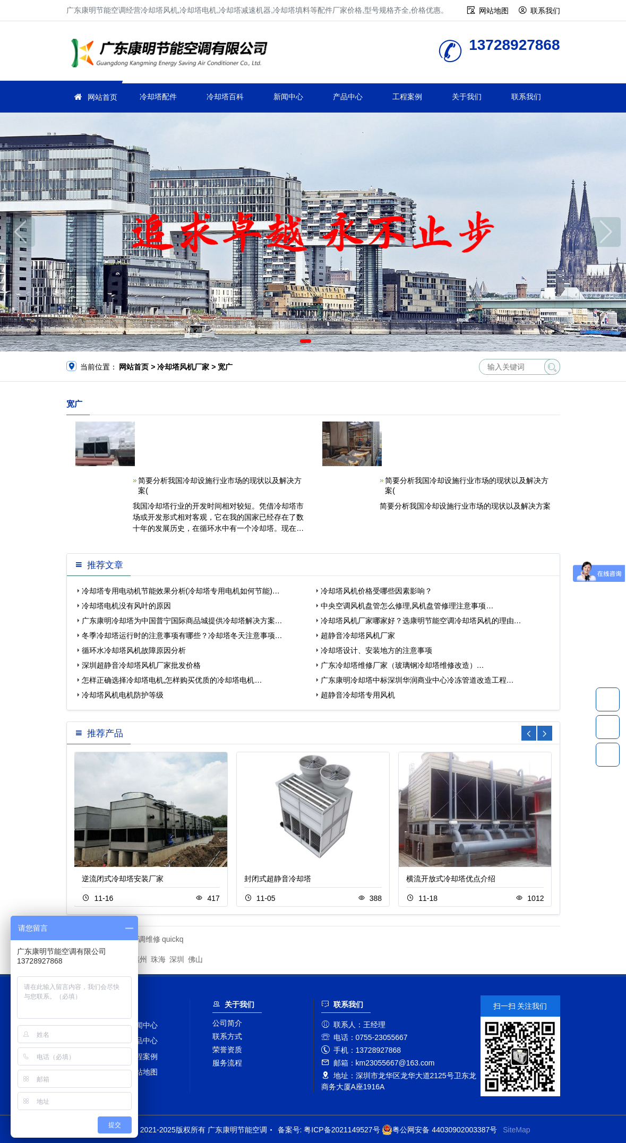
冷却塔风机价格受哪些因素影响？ (376, 591)
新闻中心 (288, 96)
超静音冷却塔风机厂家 (358, 635)
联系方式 (227, 1036)
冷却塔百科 (225, 96)
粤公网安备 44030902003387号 (439, 1129)
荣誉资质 (227, 1049)
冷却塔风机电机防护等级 (123, 695)
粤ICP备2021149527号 (342, 1129)
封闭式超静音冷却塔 (277, 878)
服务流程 (227, 1063)
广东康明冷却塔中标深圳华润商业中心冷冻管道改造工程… (417, 680)
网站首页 (102, 97)
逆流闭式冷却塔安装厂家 (123, 878)
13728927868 (608, 699)
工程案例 (407, 96)
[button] (305, 341)
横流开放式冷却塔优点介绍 (450, 878)
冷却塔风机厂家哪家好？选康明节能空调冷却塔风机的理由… (421, 620)
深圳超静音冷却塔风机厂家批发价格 (141, 665)
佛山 (195, 959)
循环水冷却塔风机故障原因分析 (134, 650)
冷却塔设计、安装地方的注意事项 (376, 650)
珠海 (158, 959)
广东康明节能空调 (172, 54)
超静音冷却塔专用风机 (358, 695)
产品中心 (348, 96)
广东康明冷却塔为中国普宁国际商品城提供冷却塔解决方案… (182, 620)
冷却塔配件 (158, 96)
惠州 (139, 959)
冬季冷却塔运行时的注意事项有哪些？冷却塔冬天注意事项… (182, 635)
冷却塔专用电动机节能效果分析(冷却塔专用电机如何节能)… (181, 591)
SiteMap (516, 1129)
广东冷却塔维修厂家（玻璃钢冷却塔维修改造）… (402, 665)
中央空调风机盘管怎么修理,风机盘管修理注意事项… (407, 605)
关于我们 (467, 96)
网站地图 (494, 10)
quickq (172, 939)
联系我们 (545, 10)
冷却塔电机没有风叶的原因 (126, 605)
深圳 (176, 959)
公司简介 (227, 1023)
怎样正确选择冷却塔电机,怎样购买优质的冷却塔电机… (172, 680)
